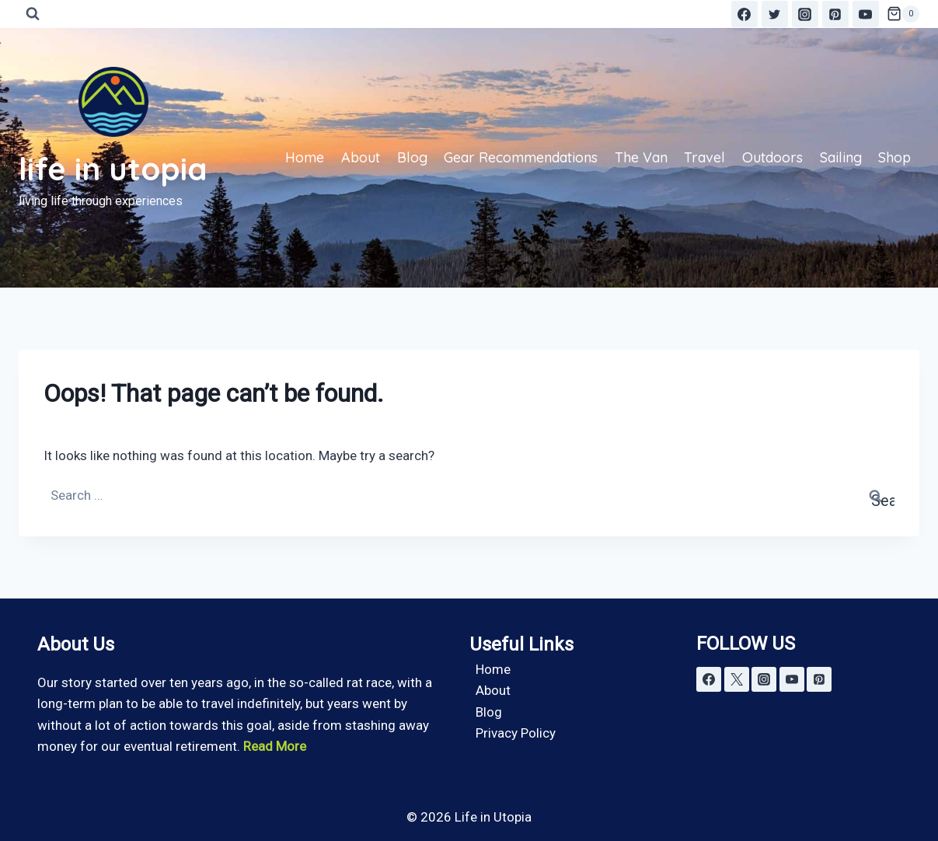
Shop (894, 157)
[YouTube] (866, 14)
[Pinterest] (835, 14)
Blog (412, 157)
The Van (641, 157)
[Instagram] (805, 14)
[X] (736, 679)
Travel (704, 157)
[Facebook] (744, 14)
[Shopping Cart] (903, 14)
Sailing (841, 157)
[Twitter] (775, 14)
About (360, 157)
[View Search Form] (33, 14)
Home (304, 157)
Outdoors (772, 157)
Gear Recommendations (521, 157)
